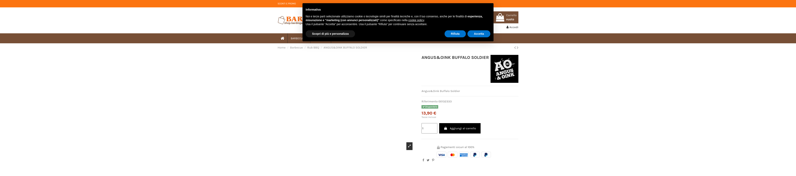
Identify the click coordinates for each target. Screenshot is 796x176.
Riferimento (429, 101)
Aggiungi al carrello (460, 128)
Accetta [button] (479, 33)
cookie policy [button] (416, 20)
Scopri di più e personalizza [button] (330, 33)
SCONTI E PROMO (287, 3)
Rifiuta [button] (455, 33)
